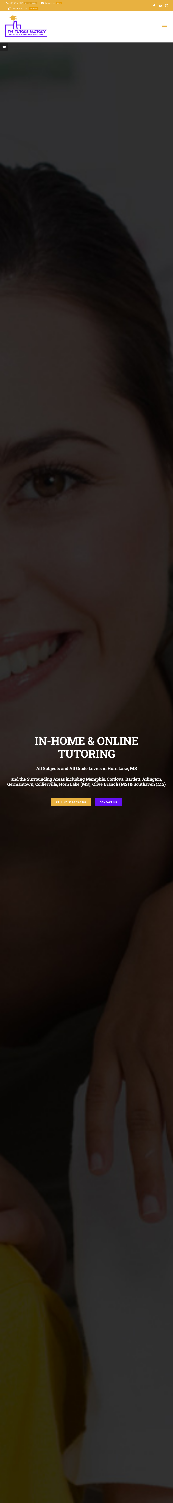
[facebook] (154, 5)
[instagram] (166, 5)
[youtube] (160, 5)
